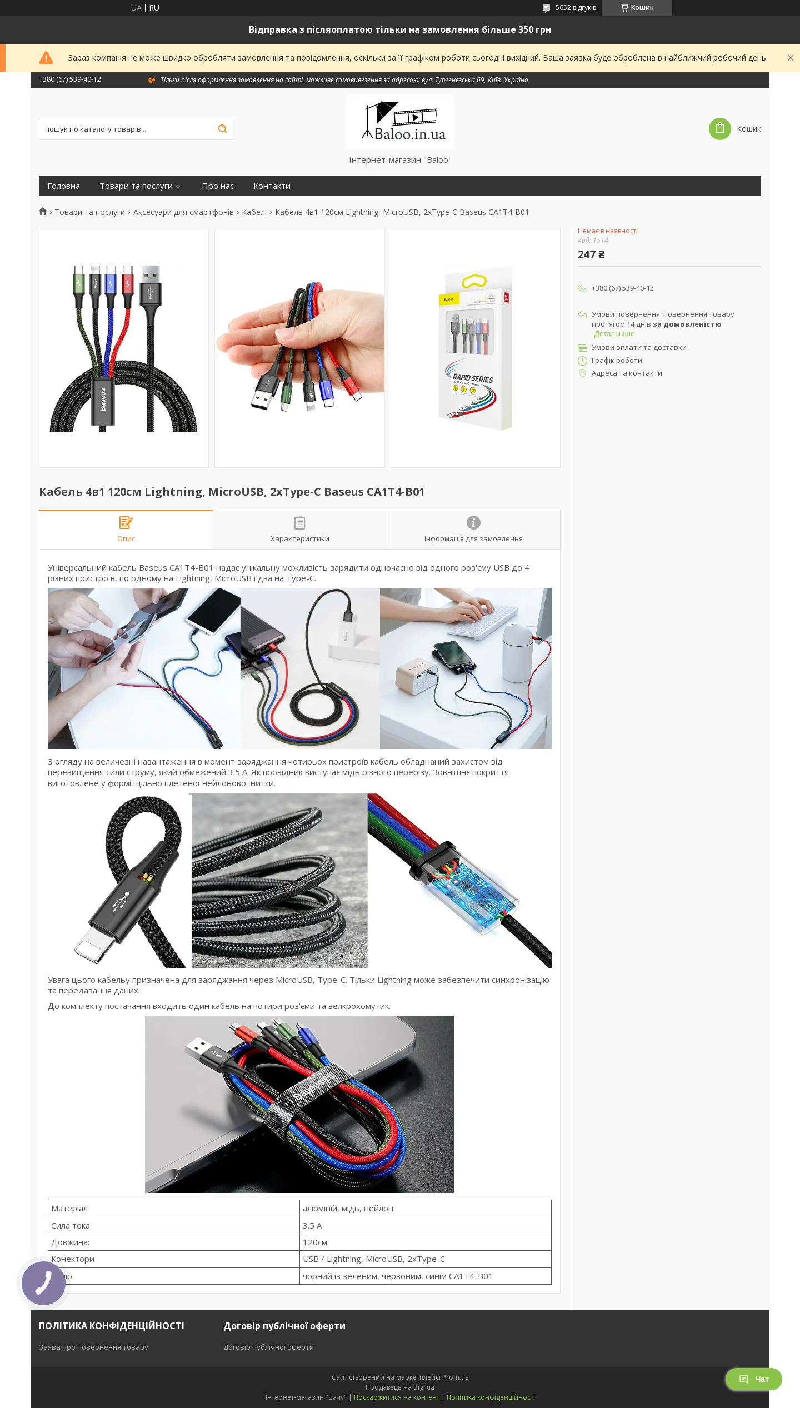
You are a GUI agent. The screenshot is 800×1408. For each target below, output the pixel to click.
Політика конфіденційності (491, 1397)
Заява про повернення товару (93, 1347)
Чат (754, 1379)
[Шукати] (222, 129)
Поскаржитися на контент (396, 1397)
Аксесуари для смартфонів (183, 212)
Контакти (272, 186)
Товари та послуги (136, 186)
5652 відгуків (576, 7)
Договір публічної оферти (268, 1347)
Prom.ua (455, 1377)
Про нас (218, 186)
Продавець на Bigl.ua (400, 1387)
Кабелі (254, 212)
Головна (63, 186)
